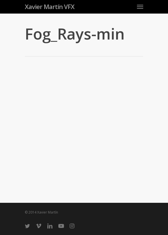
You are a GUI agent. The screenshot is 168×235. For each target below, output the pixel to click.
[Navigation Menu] (140, 6)
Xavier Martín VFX (49, 6)
